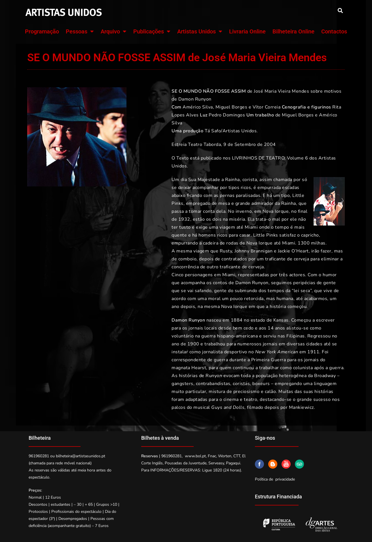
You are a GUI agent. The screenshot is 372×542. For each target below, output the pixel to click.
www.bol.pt (195, 456)
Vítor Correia (267, 107)
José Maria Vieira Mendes (281, 91)
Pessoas (80, 31)
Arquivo (113, 31)
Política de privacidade (275, 479)
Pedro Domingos (227, 115)
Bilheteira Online (293, 31)
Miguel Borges (231, 107)
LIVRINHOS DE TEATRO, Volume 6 (270, 158)
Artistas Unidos (199, 31)
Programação (42, 31)
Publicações (151, 31)
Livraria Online (247, 31)
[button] (340, 10)
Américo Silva (198, 107)
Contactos (334, 31)
